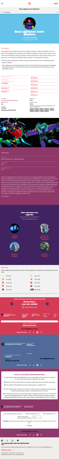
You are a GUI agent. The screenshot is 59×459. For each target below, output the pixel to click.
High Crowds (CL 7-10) (49, 413)
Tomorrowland (5, 100)
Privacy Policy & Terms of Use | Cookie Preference (12, 454)
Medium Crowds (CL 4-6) (32, 413)
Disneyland (34, 37)
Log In (56, 3)
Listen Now (8, 450)
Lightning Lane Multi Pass (8, 110)
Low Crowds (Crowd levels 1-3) (13, 413)
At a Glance (7, 12)
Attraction (27, 37)
